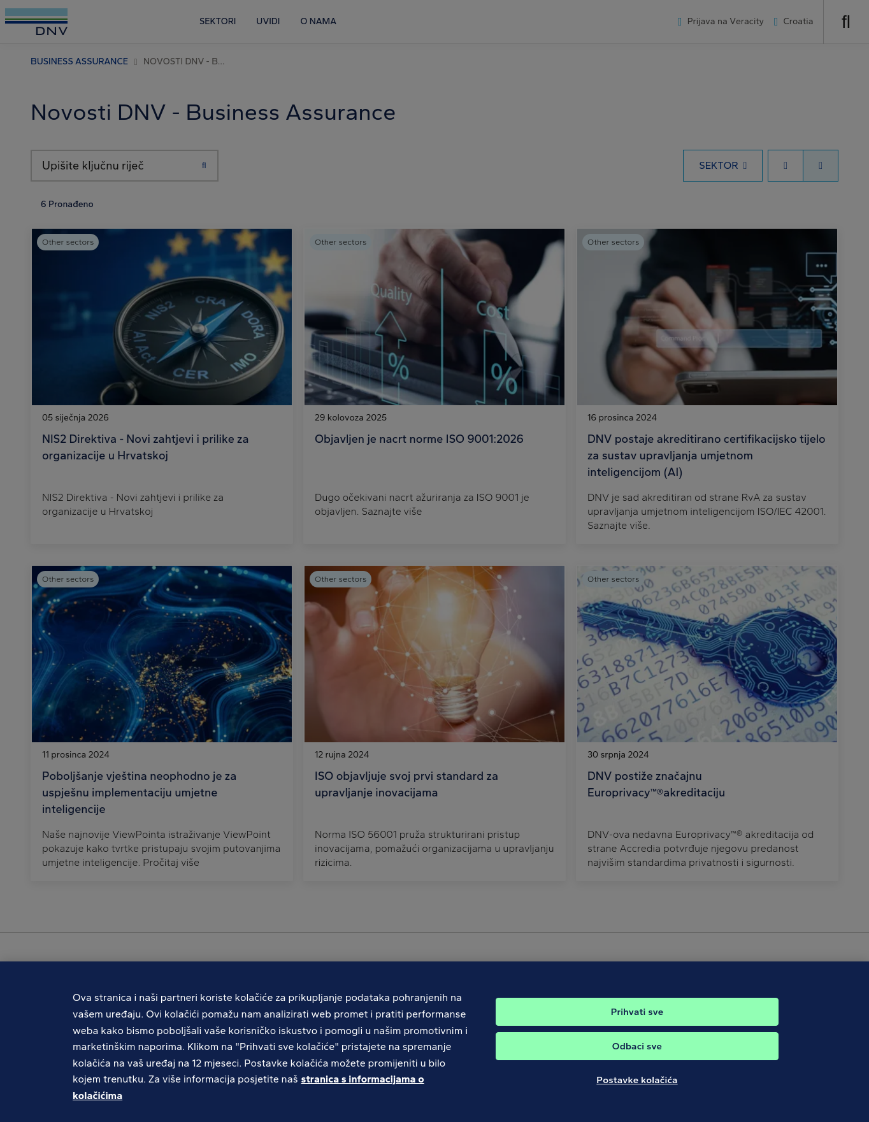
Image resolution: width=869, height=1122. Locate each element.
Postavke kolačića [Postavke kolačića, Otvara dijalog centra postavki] (636, 1097)
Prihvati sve (637, 1029)
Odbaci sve (637, 1063)
